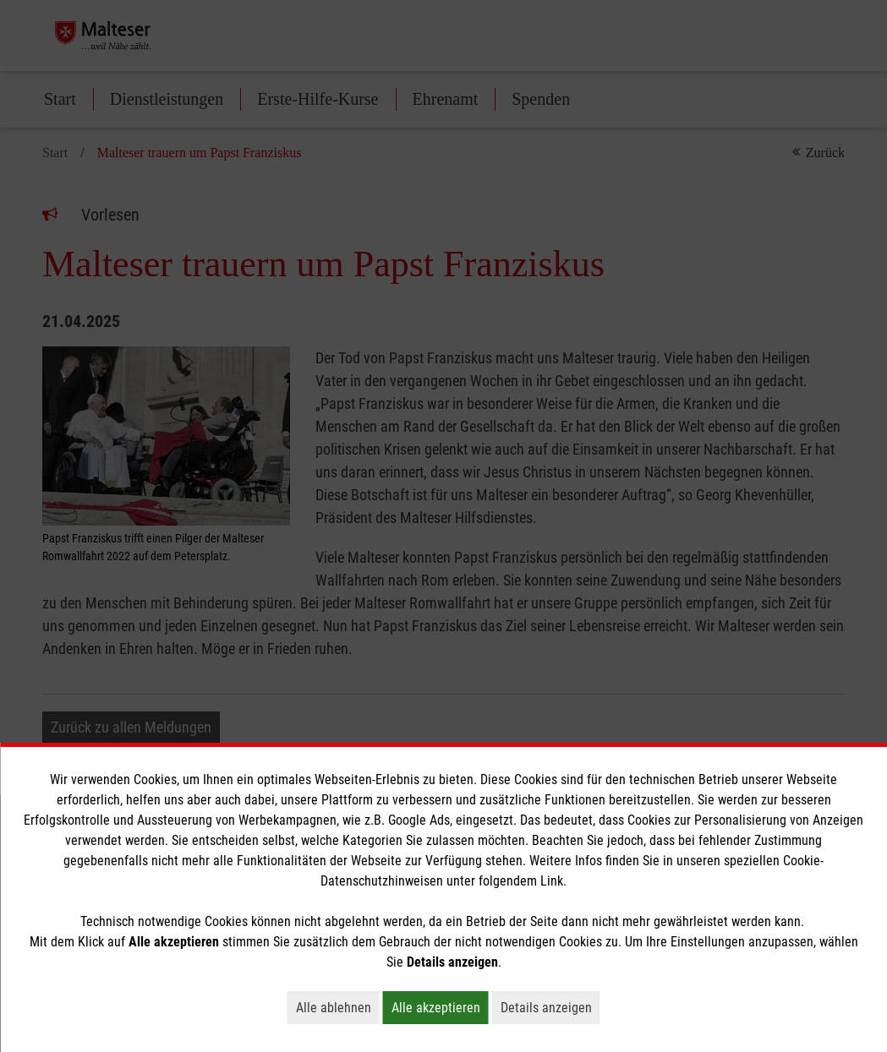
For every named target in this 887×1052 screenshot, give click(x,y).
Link (551, 881)
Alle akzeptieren (440, 1007)
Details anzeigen (550, 1007)
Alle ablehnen (338, 1007)
